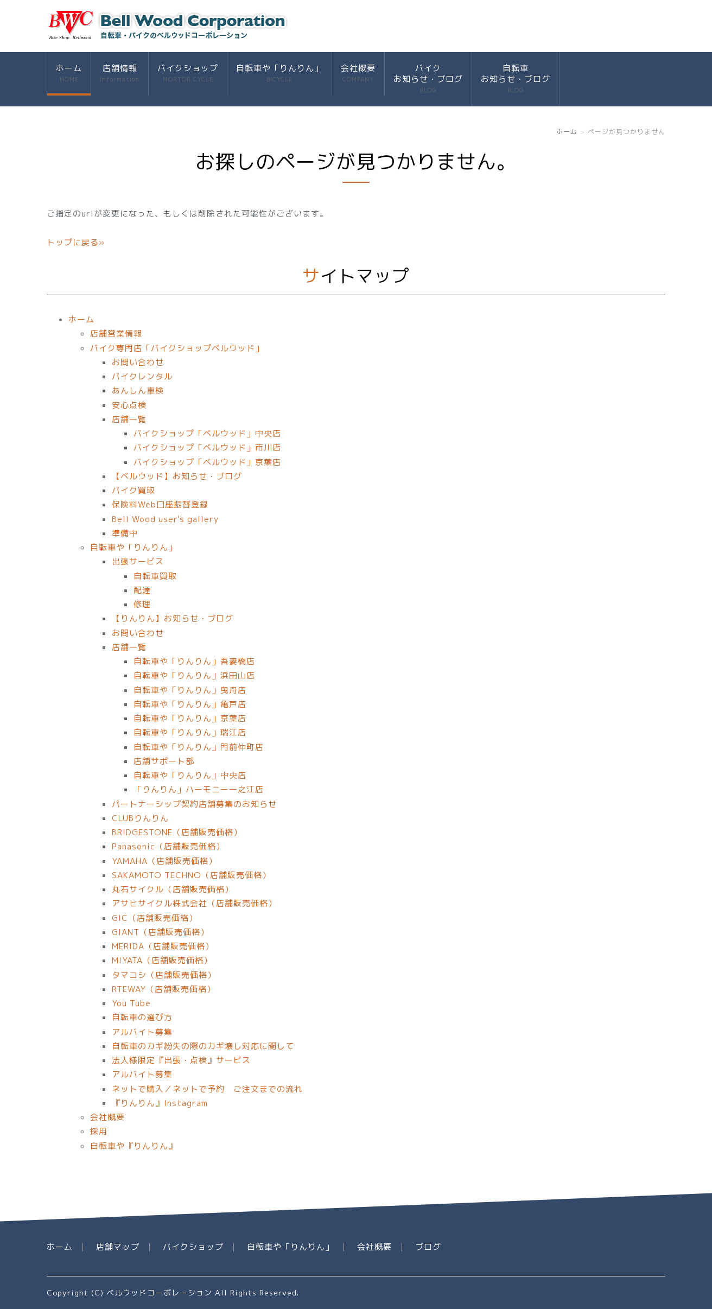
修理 (142, 604)
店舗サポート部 (164, 761)
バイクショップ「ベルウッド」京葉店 (207, 462)
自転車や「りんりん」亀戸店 (190, 704)
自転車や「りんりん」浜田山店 (194, 675)
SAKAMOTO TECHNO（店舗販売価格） (191, 875)
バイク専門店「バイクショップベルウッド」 (177, 348)
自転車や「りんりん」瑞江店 (190, 732)
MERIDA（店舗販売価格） (163, 946)
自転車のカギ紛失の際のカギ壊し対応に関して (203, 1046)
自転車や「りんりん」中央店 (190, 775)
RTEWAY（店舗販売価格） (163, 989)
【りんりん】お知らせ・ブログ (172, 618)
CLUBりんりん (140, 818)
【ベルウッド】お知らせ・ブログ (177, 476)
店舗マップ (117, 1247)
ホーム (69, 73)
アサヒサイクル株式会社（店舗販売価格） (194, 903)
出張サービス (138, 561)
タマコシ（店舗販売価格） (164, 975)
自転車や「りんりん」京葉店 (190, 718)
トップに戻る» (76, 242)
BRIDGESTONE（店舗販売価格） (177, 832)
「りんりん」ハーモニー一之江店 (199, 789)
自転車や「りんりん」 (279, 73)
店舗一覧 (129, 419)
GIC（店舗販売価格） (155, 918)
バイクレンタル (142, 376)
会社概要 (358, 73)
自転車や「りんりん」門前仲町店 (199, 747)
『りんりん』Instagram (160, 1103)
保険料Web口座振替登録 (160, 504)
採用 (98, 1131)
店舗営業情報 (116, 333)
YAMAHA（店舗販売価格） (164, 861)
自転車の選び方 (142, 1017)
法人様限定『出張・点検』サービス (181, 1060)
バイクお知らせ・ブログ (428, 79)
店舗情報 (119, 73)
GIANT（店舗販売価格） (160, 932)
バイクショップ (187, 73)
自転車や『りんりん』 (133, 1146)
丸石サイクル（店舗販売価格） (172, 889)
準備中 (125, 533)
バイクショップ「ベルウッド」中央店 (207, 433)
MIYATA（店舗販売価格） (162, 960)
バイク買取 (133, 490)
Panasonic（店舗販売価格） (168, 846)
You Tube (131, 1003)
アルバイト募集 (142, 1032)
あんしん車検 (138, 390)
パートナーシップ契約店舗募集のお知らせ (194, 804)
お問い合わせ (138, 362)
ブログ (428, 1247)
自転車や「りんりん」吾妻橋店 (194, 661)
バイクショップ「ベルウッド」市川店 (207, 447)
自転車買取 (155, 576)
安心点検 (129, 405)
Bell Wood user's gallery (165, 519)
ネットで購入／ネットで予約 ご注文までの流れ (207, 1089)
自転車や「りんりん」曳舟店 (190, 690)
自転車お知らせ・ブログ (515, 79)
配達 (142, 590)
